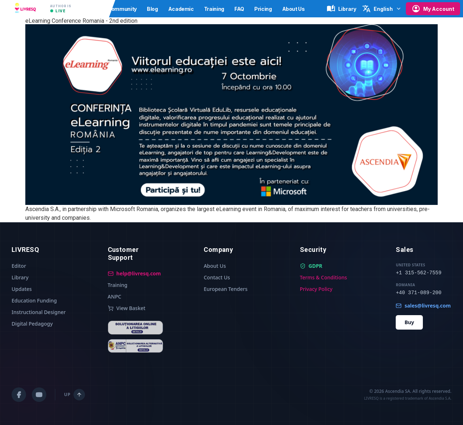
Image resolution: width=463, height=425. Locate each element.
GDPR (311, 265)
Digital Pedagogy (32, 323)
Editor (19, 265)
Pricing (263, 9)
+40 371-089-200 (418, 293)
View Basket (126, 308)
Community (122, 9)
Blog (152, 9)
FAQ (239, 9)
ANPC (114, 296)
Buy (409, 322)
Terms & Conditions (323, 277)
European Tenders (225, 289)
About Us (293, 9)
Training (214, 9)
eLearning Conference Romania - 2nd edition (81, 20)
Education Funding (34, 300)
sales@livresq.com (423, 305)
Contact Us (217, 277)
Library (20, 277)
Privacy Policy (316, 289)
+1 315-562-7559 (418, 273)
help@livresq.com (134, 273)
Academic (181, 9)
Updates (22, 289)
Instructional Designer (39, 312)
